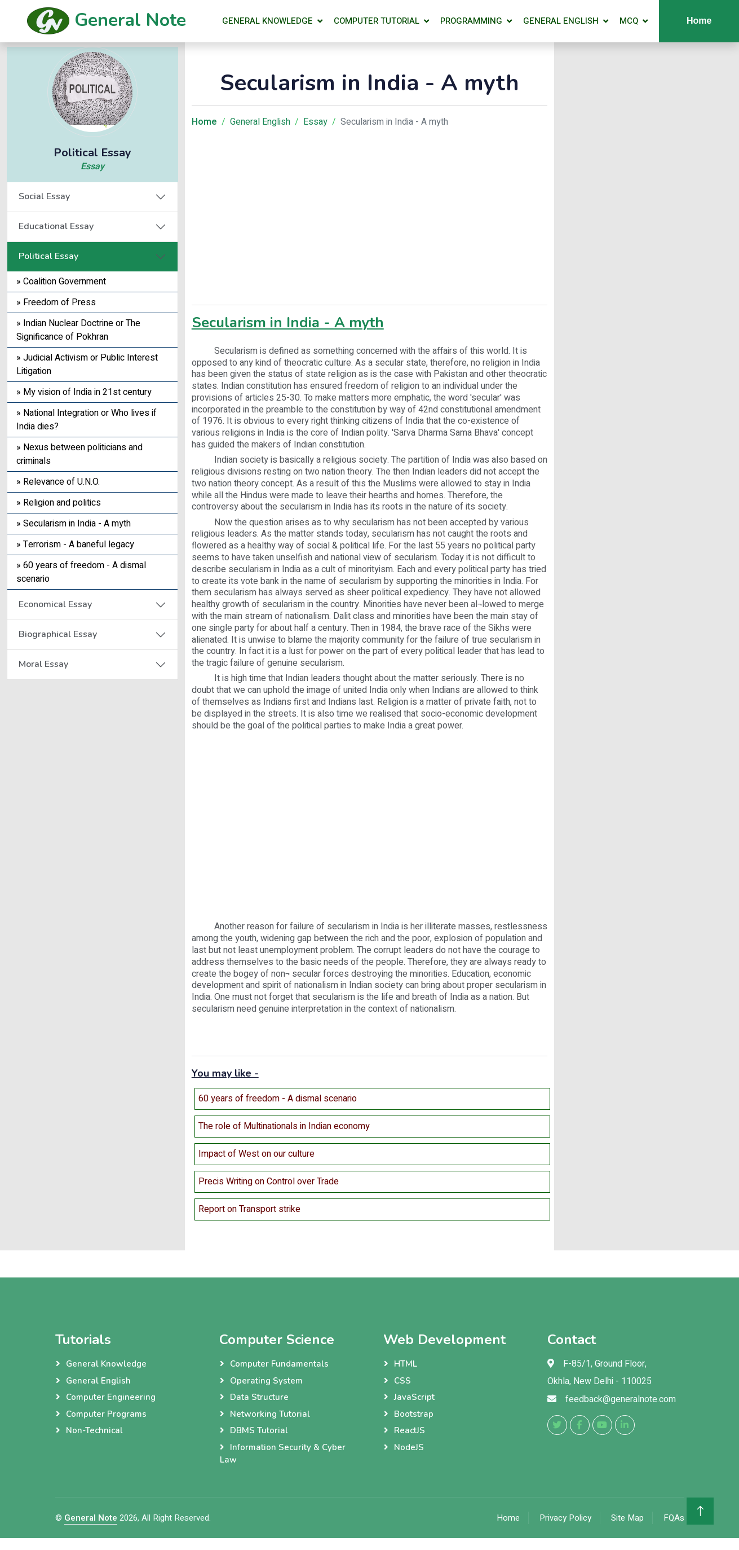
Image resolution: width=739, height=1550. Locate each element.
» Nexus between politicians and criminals (79, 454)
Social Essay (44, 196)
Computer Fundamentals (279, 1363)
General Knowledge (267, 21)
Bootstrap (413, 1414)
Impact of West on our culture (256, 1154)
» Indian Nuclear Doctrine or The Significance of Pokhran (78, 330)
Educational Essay (56, 226)
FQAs (673, 1518)
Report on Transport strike (249, 1209)
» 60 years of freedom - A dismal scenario (81, 572)
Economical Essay (55, 604)
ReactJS (409, 1430)
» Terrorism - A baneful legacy (75, 544)
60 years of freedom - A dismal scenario (277, 1098)
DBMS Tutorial (259, 1430)
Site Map (627, 1518)
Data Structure (259, 1397)
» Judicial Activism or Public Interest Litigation (87, 364)
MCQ (628, 21)
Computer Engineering (111, 1397)
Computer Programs (106, 1414)
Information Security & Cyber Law (283, 1454)
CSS (402, 1380)
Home (508, 1518)
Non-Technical (94, 1430)
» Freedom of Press (56, 302)
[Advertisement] (92, 849)
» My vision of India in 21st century (84, 392)
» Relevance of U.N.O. (58, 482)
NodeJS (409, 1447)
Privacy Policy (565, 1518)
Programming (471, 21)
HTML (405, 1363)
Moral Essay (43, 664)
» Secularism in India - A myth (73, 523)
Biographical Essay (58, 634)
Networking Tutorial (270, 1414)
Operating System (266, 1380)
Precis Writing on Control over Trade (268, 1181)
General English (561, 21)
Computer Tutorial (376, 21)
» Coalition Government (61, 281)
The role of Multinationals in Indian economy (284, 1126)
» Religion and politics (58, 503)
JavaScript (414, 1397)
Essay (92, 166)
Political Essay (48, 256)
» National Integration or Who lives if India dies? (86, 419)
